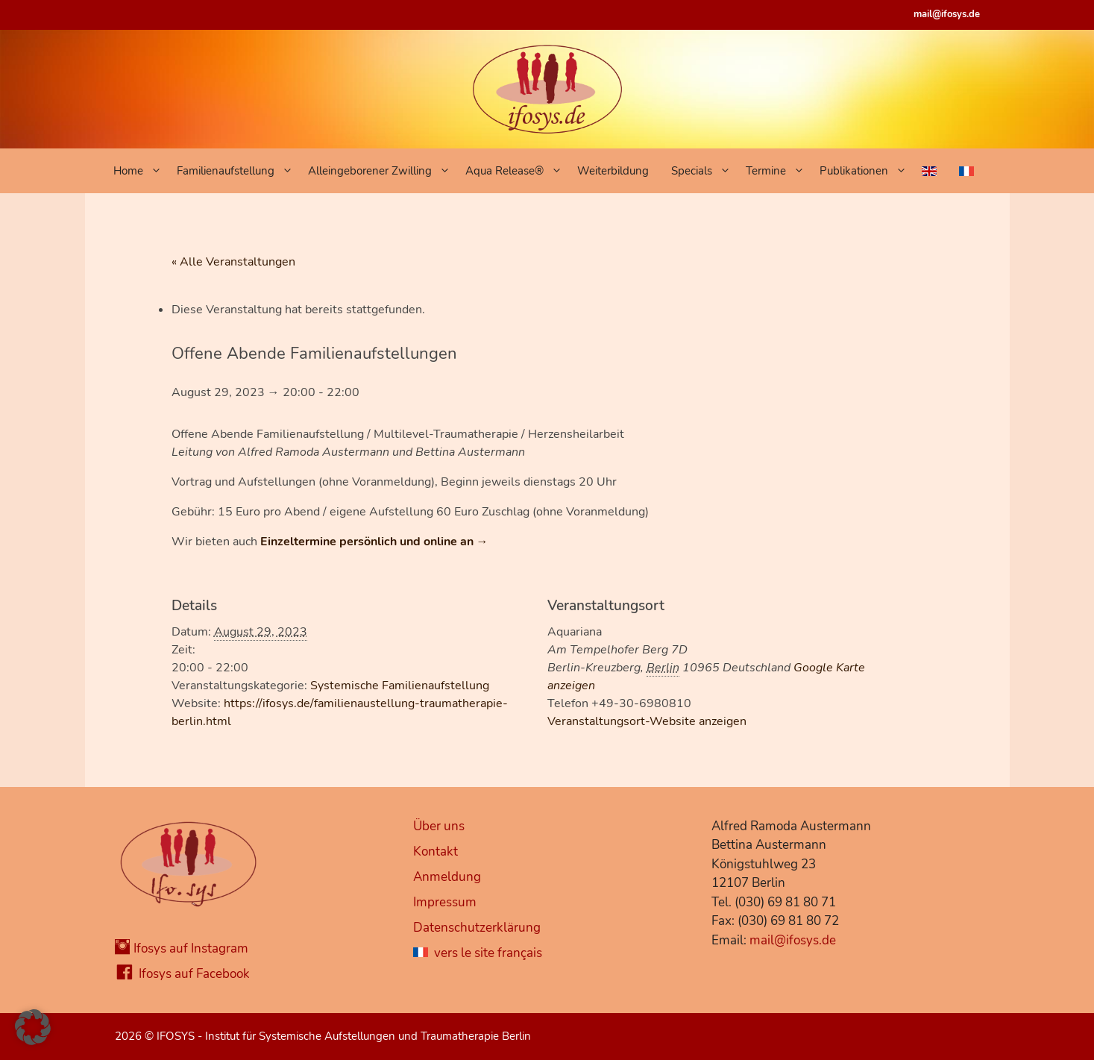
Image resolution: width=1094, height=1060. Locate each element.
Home (141, 170)
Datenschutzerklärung (477, 927)
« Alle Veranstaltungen (233, 262)
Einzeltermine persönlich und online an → (374, 541)
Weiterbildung (613, 170)
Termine (779, 170)
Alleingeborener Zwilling (383, 170)
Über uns (439, 826)
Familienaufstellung (239, 170)
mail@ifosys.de (947, 14)
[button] (33, 1027)
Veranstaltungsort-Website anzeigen (646, 721)
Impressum (445, 902)
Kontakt (435, 851)
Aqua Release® (517, 170)
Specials (704, 170)
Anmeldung (447, 876)
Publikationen (867, 170)
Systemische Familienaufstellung (399, 685)
